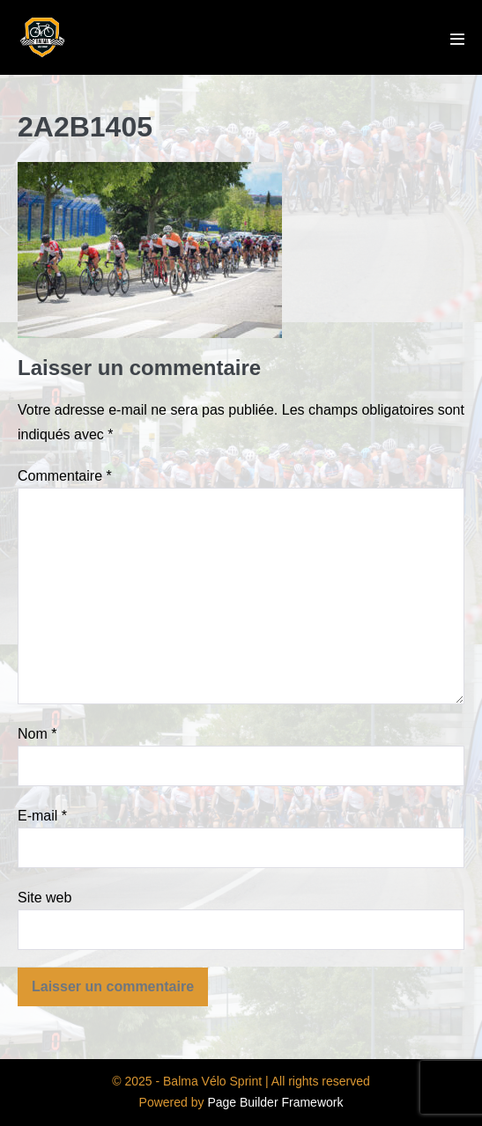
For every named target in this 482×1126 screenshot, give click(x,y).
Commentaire (65, 475)
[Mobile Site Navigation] (457, 39)
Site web (44, 897)
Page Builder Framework (275, 1102)
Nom (37, 733)
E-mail (42, 815)
